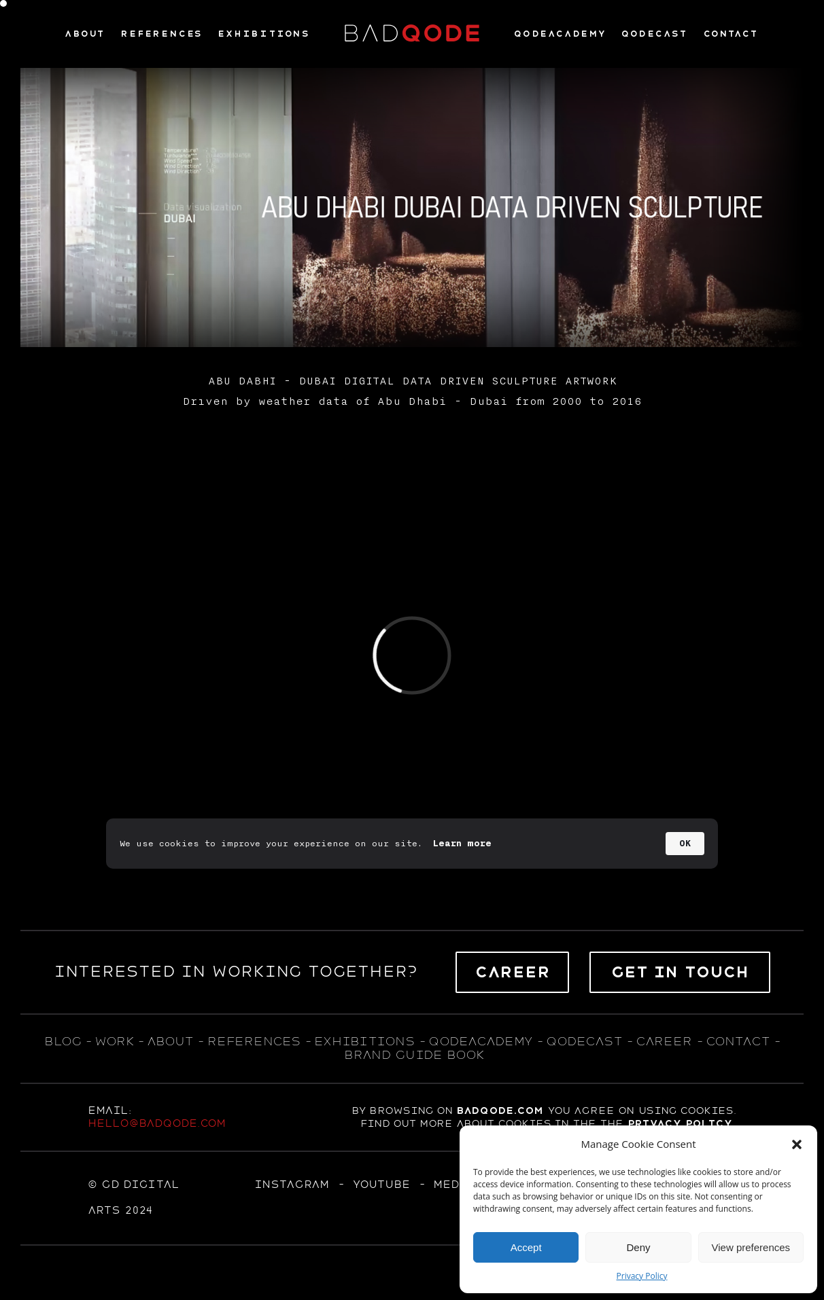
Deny (638, 1247)
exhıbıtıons (364, 1041)
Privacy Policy (642, 1276)
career (664, 1041)
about (170, 1041)
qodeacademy (480, 1041)
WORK (114, 1041)
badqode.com (499, 1110)
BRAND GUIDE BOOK (414, 1055)
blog (62, 1041)
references (254, 1041)
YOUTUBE (381, 1184)
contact (738, 1041)
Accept (526, 1247)
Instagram (291, 1184)
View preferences (751, 1247)
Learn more (462, 843)
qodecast (586, 1041)
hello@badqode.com (157, 1123)
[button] (797, 1144)
